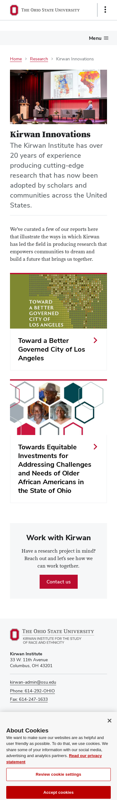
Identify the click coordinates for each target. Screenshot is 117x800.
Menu (95, 38)
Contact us (58, 581)
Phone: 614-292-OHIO (32, 691)
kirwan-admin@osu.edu (33, 682)
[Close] (109, 724)
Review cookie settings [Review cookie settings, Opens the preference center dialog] (58, 777)
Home (16, 59)
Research (39, 59)
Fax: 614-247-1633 (29, 699)
